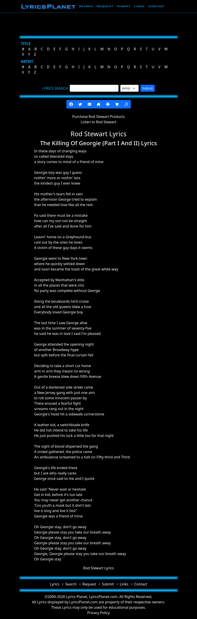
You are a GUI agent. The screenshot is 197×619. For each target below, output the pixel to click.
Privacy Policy (98, 612)
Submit (123, 6)
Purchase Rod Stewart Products (98, 116)
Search (85, 6)
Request (104, 6)
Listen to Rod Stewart (98, 121)
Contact (156, 6)
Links (139, 6)
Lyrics (54, 584)
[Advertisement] (98, 23)
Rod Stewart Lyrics (98, 568)
